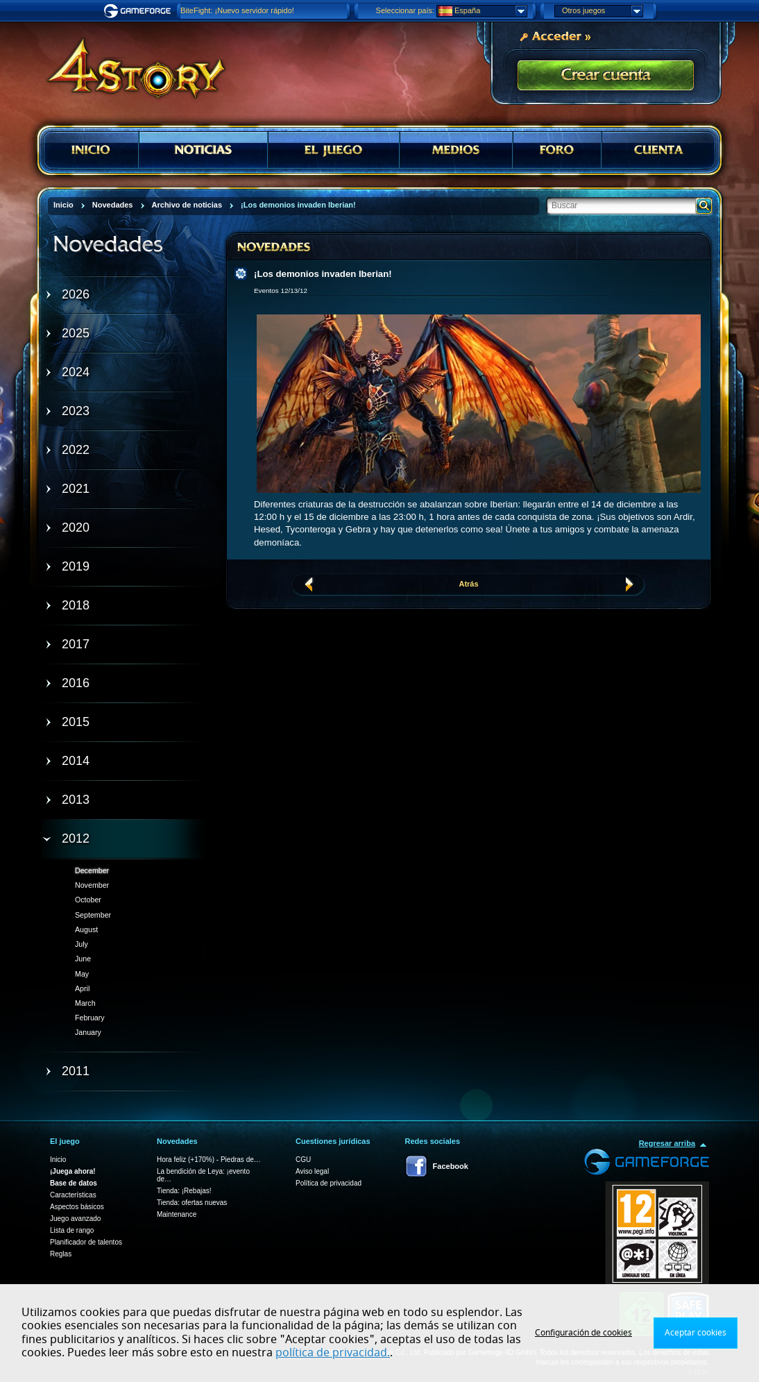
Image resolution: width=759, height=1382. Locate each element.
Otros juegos (602, 11)
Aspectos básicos (77, 1207)
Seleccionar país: (405, 10)
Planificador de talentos (86, 1242)
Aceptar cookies (695, 1332)
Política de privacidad (328, 1183)
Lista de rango (72, 1230)
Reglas (60, 1254)
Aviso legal (312, 1171)
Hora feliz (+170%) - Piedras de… (209, 1159)
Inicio (58, 1159)
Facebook (450, 1166)
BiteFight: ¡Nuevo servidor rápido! (237, 10)
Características (73, 1195)
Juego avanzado (75, 1218)
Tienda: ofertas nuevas (192, 1202)
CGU (303, 1159)
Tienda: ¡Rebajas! (184, 1191)
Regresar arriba (667, 1143)
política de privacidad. (332, 1353)
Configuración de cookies (583, 1332)
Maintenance (176, 1214)
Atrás (468, 584)
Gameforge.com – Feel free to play (139, 11)
